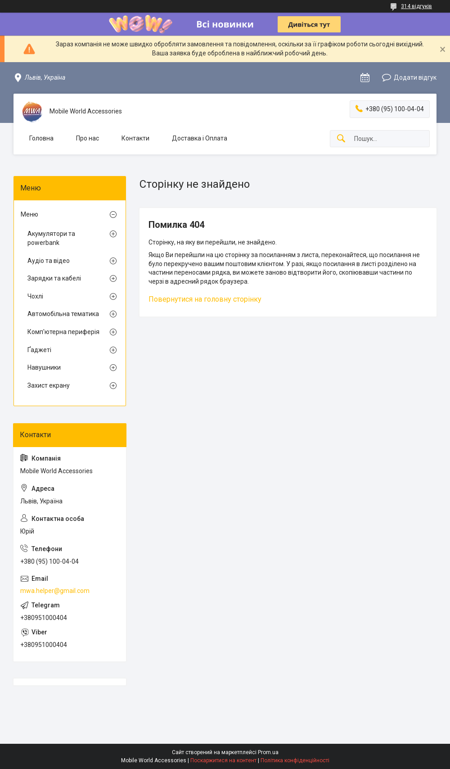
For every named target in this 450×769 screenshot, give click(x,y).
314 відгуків (416, 6)
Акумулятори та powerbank (51, 238)
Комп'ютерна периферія (63, 331)
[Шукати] (341, 139)
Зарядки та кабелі (54, 278)
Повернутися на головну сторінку (204, 299)
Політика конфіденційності (295, 760)
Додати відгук (415, 77)
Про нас (87, 138)
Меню (29, 214)
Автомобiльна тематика (63, 313)
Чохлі (35, 296)
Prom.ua (268, 752)
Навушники (44, 367)
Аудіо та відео (48, 260)
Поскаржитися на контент (223, 760)
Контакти (135, 138)
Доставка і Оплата (199, 138)
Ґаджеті (39, 349)
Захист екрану (48, 385)
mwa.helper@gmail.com (55, 590)
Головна (41, 138)
